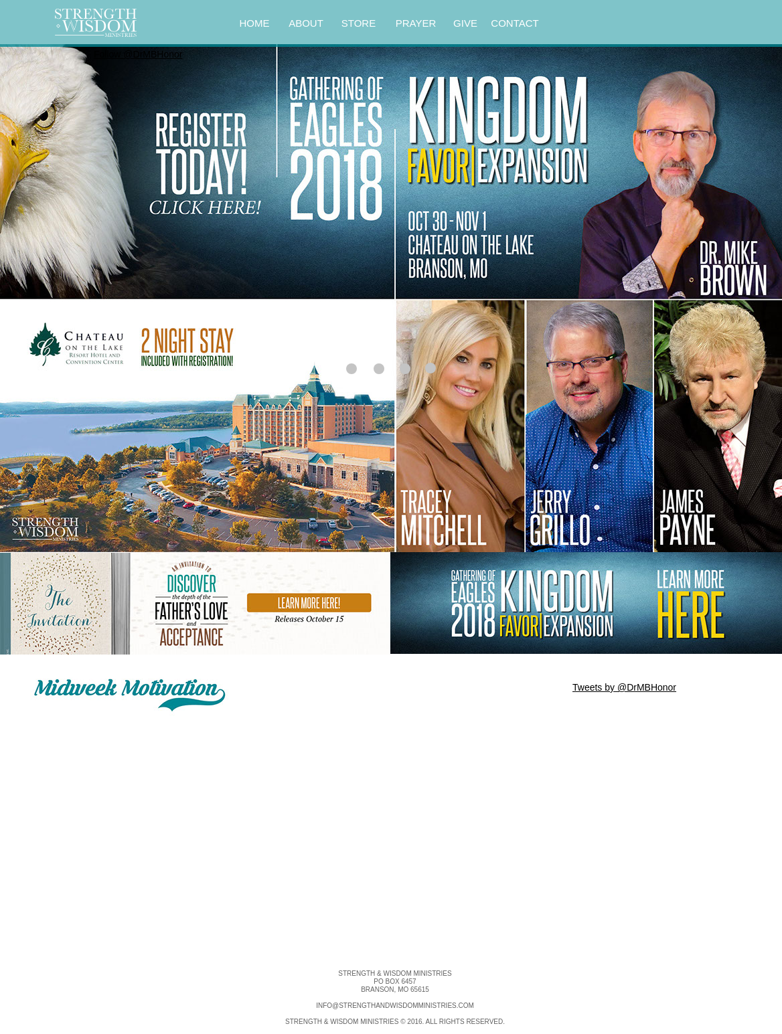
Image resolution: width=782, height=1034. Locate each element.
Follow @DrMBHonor (138, 54)
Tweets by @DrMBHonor (624, 687)
